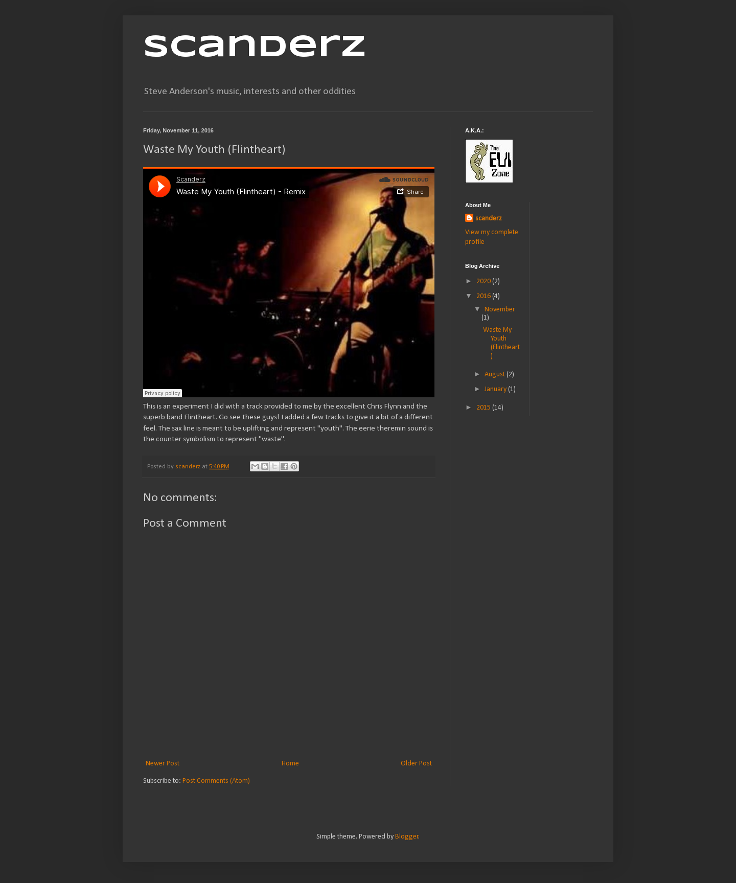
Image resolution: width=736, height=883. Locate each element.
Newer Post (162, 763)
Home (290, 763)
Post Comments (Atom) (216, 781)
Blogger (407, 837)
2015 (484, 408)
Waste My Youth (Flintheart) (501, 342)
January (496, 389)
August (496, 374)
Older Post (416, 763)
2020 (484, 281)
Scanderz (254, 47)
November (500, 309)
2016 (484, 296)
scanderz (488, 218)
